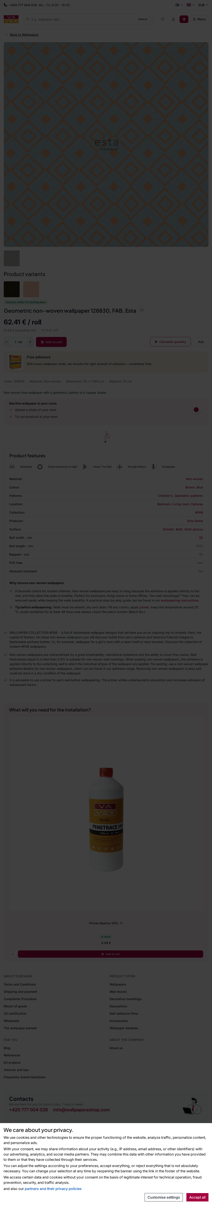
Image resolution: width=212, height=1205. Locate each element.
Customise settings (164, 1197)
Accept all (197, 1197)
